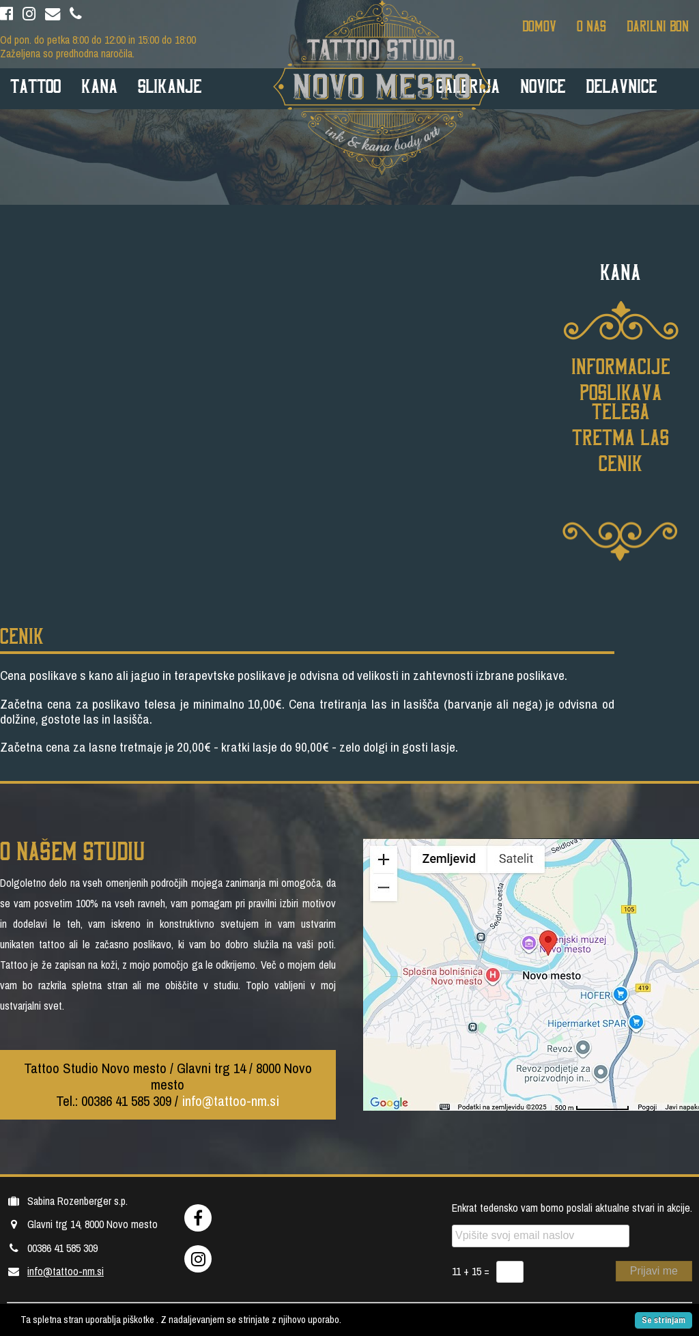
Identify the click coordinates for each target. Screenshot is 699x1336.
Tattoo (35, 85)
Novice (542, 85)
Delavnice (621, 85)
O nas (591, 25)
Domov (539, 25)
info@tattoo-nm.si (230, 1100)
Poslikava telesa (621, 401)
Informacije (620, 365)
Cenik (620, 462)
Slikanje (169, 85)
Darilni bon (658, 25)
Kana (99, 85)
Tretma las (620, 436)
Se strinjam (663, 1320)
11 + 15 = (470, 1271)
